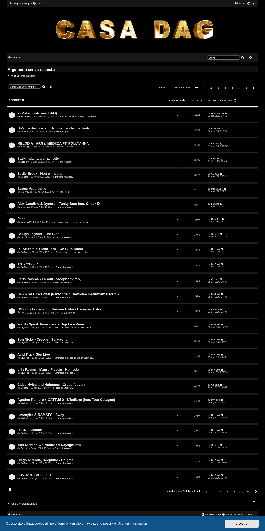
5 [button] (232, 87)
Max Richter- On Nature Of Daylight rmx (49, 445)
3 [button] (218, 87)
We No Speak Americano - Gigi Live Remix (51, 324)
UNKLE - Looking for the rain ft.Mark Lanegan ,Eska (59, 309)
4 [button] (225, 87)
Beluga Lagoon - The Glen (38, 234)
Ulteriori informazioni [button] (133, 523)
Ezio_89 (24, 161)
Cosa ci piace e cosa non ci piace (73, 222)
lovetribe (24, 131)
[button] (196, 88)
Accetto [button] (241, 523)
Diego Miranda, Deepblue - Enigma (45, 460)
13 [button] (245, 87)
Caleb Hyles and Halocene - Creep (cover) (51, 384)
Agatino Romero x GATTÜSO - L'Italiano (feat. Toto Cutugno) (66, 400)
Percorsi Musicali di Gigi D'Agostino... (78, 116)
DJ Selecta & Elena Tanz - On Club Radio (50, 249)
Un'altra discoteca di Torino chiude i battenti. (53, 128)
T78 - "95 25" (27, 264)
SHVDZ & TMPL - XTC (34, 475)
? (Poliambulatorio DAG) (37, 113)
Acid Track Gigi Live (33, 354)
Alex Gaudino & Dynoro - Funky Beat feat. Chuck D (58, 204)
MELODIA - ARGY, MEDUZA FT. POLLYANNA (53, 143)
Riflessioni (64, 192)
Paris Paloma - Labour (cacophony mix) (49, 279)
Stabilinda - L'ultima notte (38, 158)
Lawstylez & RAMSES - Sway (40, 415)
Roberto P (25, 222)
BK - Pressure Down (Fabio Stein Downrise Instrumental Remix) (69, 294)
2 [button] (211, 87)
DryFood (24, 252)
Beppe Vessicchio (31, 188)
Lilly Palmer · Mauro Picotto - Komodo (48, 369)
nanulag (24, 146)
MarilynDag (26, 192)
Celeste (24, 177)
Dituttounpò (62, 131)
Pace (21, 219)
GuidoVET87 (26, 116)
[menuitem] (37, 3)
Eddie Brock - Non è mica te (39, 173)
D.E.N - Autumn (29, 430)
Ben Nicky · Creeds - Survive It (42, 339)
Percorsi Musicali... (65, 146)
